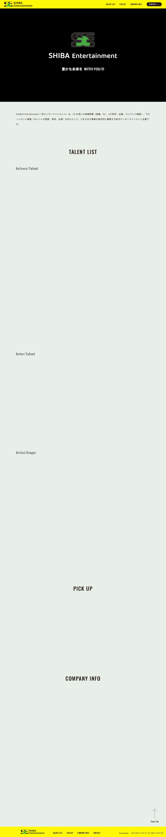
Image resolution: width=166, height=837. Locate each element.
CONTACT (152, 4)
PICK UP (123, 4)
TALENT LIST (110, 4)
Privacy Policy (123, 833)
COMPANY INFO (136, 4)
